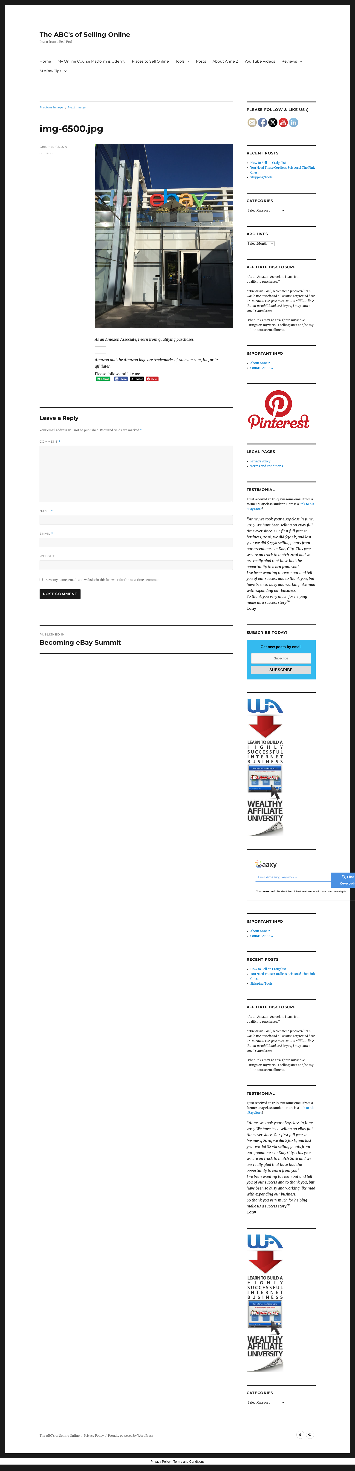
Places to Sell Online (150, 61)
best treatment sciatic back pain (314, 891)
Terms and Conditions (266, 466)
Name (46, 511)
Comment (50, 442)
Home (45, 61)
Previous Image (51, 107)
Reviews (289, 61)
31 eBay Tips (50, 71)
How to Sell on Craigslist (268, 163)
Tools (180, 61)
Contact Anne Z (261, 368)
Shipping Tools (261, 177)
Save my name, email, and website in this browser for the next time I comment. (103, 580)
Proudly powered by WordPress (130, 1436)
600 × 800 (47, 153)
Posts (201, 61)
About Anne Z (225, 61)
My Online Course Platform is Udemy (91, 61)
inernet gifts (339, 891)
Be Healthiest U (286, 891)
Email (46, 534)
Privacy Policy (260, 461)
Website (47, 556)
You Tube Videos (260, 61)
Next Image (77, 107)
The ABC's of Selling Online (85, 34)
